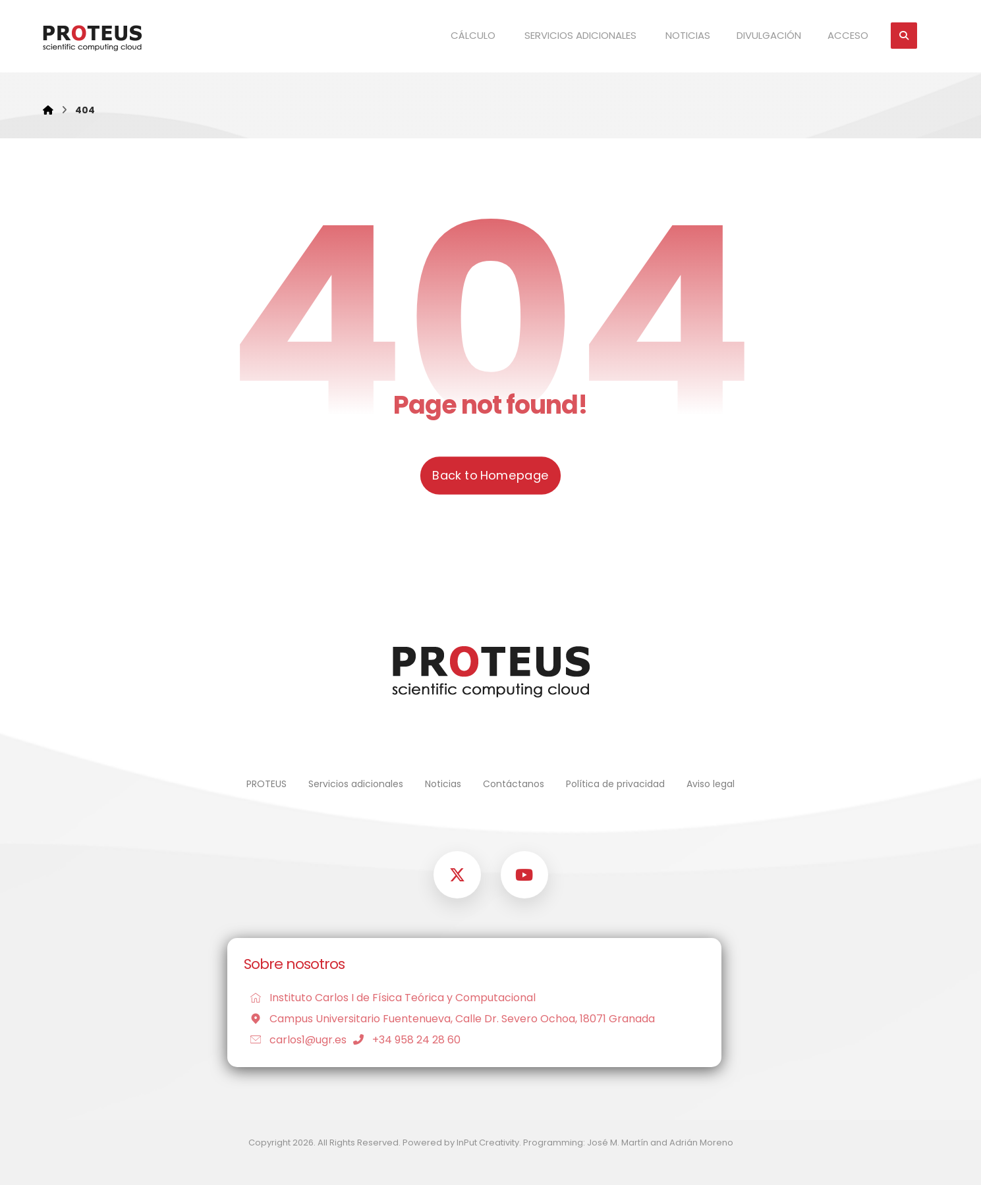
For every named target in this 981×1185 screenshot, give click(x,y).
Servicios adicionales (355, 783)
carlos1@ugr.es (295, 1039)
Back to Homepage (490, 475)
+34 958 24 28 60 (404, 1039)
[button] (904, 35)
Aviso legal (711, 783)
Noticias (443, 783)
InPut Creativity (488, 1142)
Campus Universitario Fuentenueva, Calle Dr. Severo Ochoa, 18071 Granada (449, 1018)
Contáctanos (513, 783)
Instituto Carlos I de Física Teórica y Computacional (390, 997)
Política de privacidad (615, 783)
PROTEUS (266, 783)
